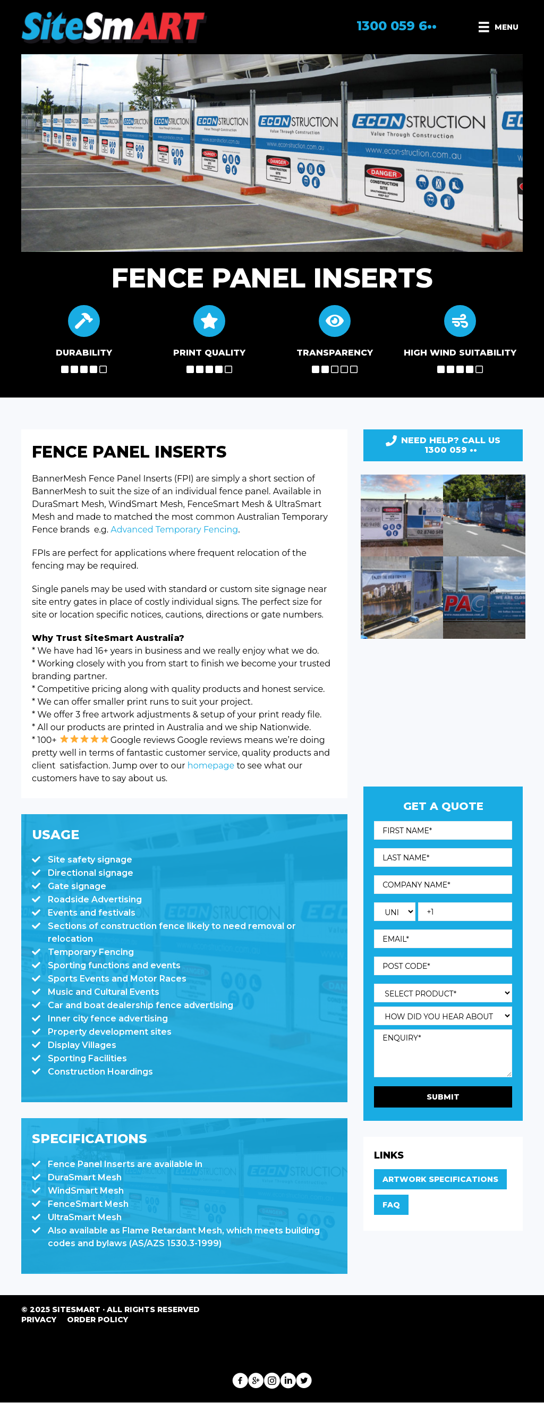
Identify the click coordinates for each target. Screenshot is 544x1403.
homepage (210, 765)
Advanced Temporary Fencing (174, 530)
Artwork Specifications (440, 1179)
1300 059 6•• (396, 25)
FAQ (391, 1205)
